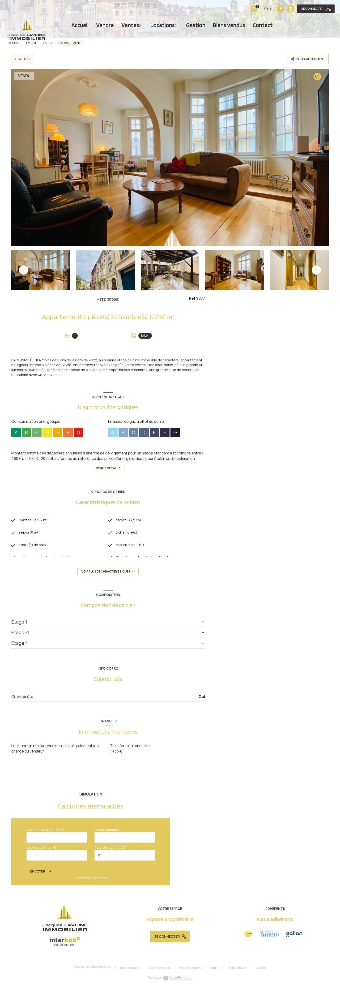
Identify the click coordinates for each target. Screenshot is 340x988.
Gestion (195, 25)
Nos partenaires (159, 969)
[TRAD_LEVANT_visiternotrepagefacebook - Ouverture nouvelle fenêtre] (251, 9)
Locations (162, 25)
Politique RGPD (237, 969)
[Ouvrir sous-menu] (141, 25)
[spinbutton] (124, 856)
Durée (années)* (107, 831)
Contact (263, 25)
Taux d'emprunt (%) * (111, 849)
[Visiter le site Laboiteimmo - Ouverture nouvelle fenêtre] (177, 979)
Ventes (130, 25)
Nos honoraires (130, 969)
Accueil (80, 25)
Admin (214, 969)
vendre (105, 25)
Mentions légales (189, 969)
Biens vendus (229, 25)
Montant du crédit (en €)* (46, 831)
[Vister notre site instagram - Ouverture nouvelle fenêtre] (261, 9)
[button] (316, 270)
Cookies (261, 969)
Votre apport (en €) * (42, 849)
